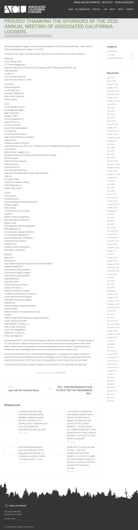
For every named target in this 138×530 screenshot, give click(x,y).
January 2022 (112, 234)
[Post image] (10, 415)
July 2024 (110, 144)
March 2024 (111, 158)
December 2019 (113, 301)
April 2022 (110, 224)
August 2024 (111, 141)
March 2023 (111, 194)
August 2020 (111, 274)
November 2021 (113, 241)
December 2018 (113, 324)
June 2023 (111, 184)
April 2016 (110, 401)
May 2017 (110, 381)
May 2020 (110, 284)
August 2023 (111, 178)
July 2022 (110, 214)
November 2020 (113, 268)
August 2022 (111, 211)
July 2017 (110, 374)
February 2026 (112, 84)
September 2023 (113, 174)
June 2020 (111, 281)
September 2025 (113, 101)
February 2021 (112, 258)
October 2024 (112, 134)
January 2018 (112, 354)
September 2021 (113, 248)
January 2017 (112, 391)
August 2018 (111, 338)
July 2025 (110, 108)
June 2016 (111, 394)
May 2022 (110, 221)
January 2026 (112, 88)
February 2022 (112, 231)
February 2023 (112, 198)
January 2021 (112, 261)
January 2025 (112, 128)
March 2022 (111, 228)
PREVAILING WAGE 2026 (124, 2)
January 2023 (112, 201)
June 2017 (111, 377)
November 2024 (113, 131)
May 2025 (110, 114)
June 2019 (111, 314)
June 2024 (111, 148)
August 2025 (111, 104)
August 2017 (111, 371)
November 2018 (113, 328)
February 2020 (112, 294)
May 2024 (110, 151)
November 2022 (113, 204)
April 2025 (110, 118)
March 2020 (111, 291)
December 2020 (113, 264)
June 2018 (111, 344)
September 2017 (113, 367)
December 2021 (113, 238)
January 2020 (112, 298)
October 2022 (112, 208)
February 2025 (112, 124)
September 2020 (113, 271)
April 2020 (110, 288)
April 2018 (110, 347)
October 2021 (112, 244)
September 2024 (113, 138)
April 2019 (110, 318)
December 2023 (113, 164)
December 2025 (113, 91)
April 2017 (110, 384)
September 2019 (113, 308)
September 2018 (113, 334)
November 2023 (113, 168)
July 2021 (110, 254)
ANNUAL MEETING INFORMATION (87, 2)
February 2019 (112, 321)
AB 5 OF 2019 (107, 2)
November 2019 (113, 304)
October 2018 (112, 331)
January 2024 (112, 161)
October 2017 (112, 364)
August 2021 (111, 251)
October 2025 (112, 98)
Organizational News (47, 373)
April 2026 (110, 78)
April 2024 (110, 154)
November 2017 (113, 361)
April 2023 (110, 191)
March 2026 (111, 81)
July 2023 (110, 181)
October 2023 (112, 171)
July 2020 (110, 278)
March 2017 (111, 387)
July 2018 (110, 341)
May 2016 (110, 397)
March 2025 (111, 121)
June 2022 (111, 218)
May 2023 (110, 188)
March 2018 (111, 351)
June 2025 (111, 111)
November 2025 (113, 94)
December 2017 (113, 357)
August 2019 (111, 311)
